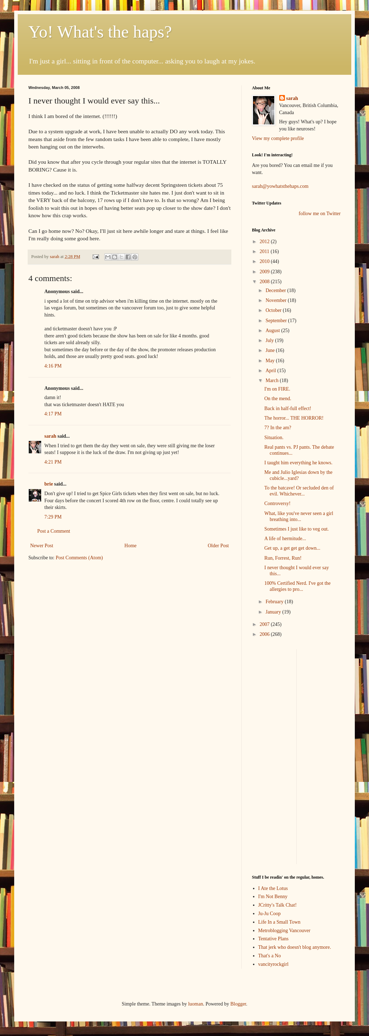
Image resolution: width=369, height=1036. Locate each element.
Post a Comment (53, 531)
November (276, 300)
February (275, 601)
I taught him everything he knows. (298, 462)
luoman (195, 1004)
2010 (265, 261)
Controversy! (277, 503)
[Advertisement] (273, 755)
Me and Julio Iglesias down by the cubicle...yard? (298, 475)
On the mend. (277, 398)
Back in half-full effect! (287, 408)
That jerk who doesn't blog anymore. (294, 947)
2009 (265, 271)
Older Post (218, 545)
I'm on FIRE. (277, 389)
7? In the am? (277, 427)
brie (48, 484)
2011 (265, 251)
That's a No (269, 955)
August (273, 330)
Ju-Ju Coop (269, 913)
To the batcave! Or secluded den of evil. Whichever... (299, 491)
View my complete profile (278, 138)
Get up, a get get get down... (292, 548)
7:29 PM (53, 517)
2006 (265, 634)
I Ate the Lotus (273, 888)
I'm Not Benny (273, 896)
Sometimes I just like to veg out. (296, 529)
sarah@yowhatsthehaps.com (280, 186)
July (270, 340)
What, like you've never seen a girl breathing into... (298, 516)
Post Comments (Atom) (79, 557)
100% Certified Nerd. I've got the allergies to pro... (297, 586)
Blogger (238, 1004)
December (276, 290)
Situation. (273, 437)
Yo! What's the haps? (100, 31)
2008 (265, 281)
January (273, 612)
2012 (265, 241)
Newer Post (41, 545)
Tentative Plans (273, 938)
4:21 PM (53, 462)
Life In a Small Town (279, 922)
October (274, 310)
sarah (55, 256)
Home (131, 545)
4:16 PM (53, 366)
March (272, 380)
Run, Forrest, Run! (283, 558)
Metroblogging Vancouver (284, 930)
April (271, 370)
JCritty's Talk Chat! (277, 905)
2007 (265, 624)
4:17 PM (53, 413)
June (270, 350)
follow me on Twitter (320, 213)
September (276, 320)
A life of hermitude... (285, 538)
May (270, 360)
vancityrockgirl (273, 964)
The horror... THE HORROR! (294, 418)
